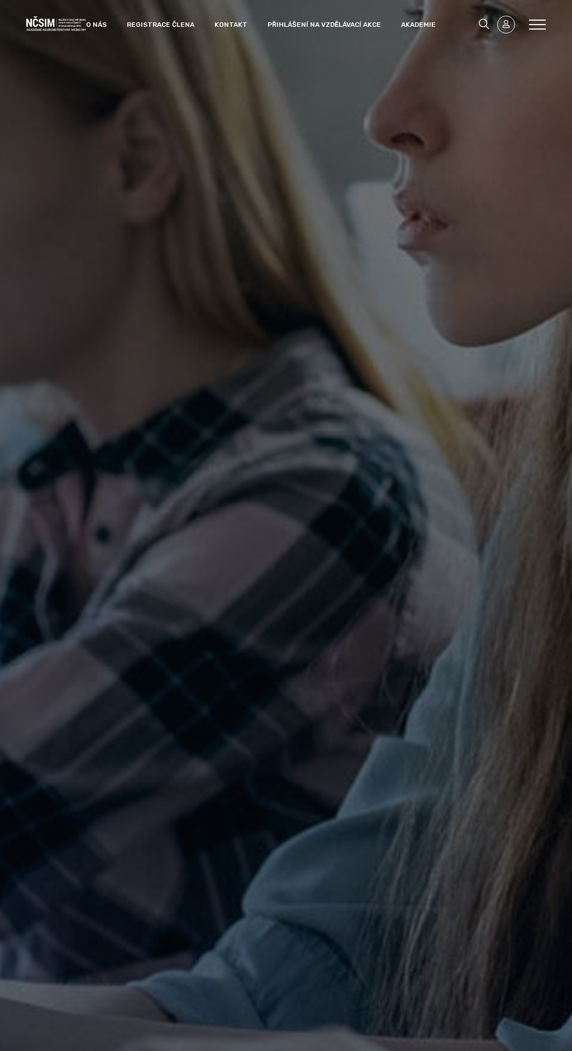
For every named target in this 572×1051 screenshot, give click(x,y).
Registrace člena (160, 24)
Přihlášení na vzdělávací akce (324, 24)
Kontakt (230, 24)
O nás (96, 24)
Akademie (418, 24)
